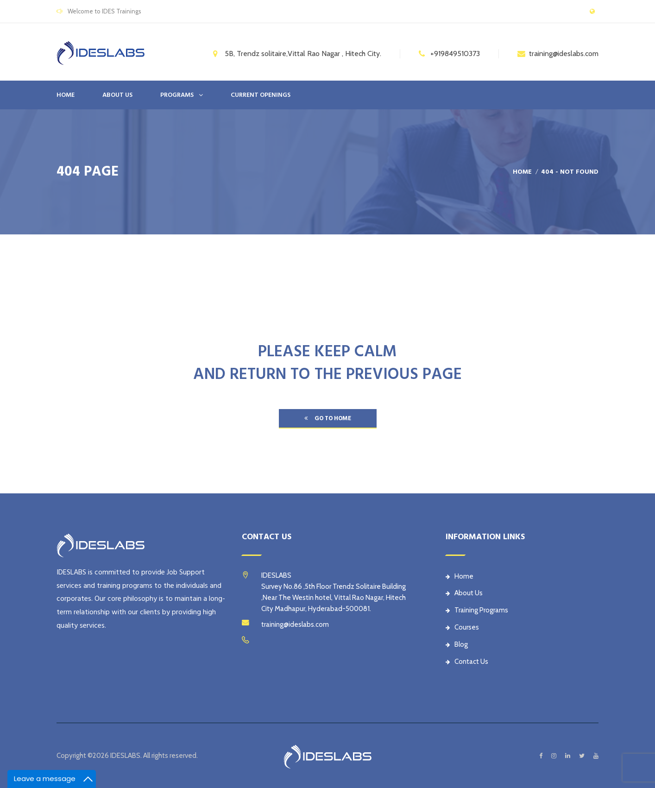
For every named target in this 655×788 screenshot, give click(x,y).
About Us (464, 593)
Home (66, 95)
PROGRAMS (177, 95)
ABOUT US (117, 95)
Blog (457, 644)
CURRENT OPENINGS (260, 95)
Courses (462, 627)
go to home (327, 418)
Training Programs (477, 610)
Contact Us (467, 661)
